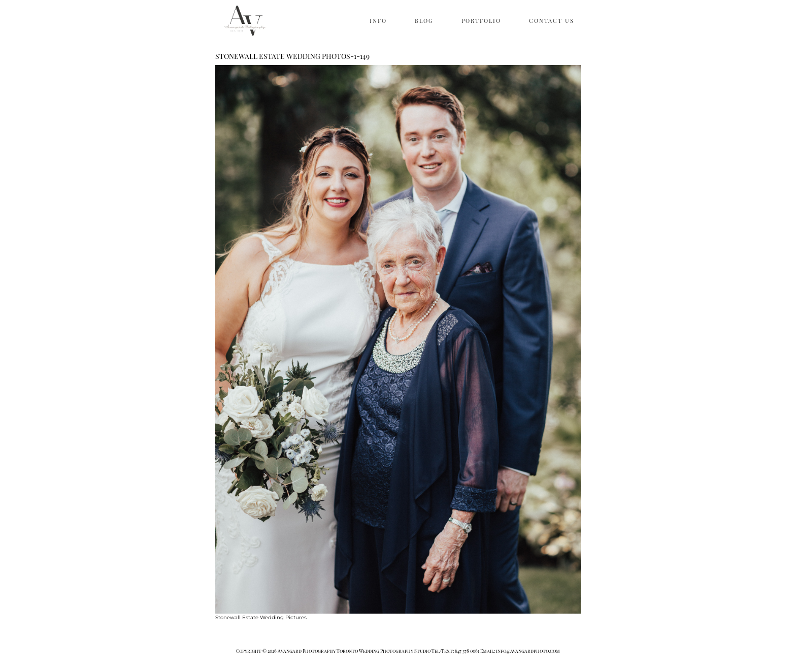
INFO (378, 20)
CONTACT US (551, 20)
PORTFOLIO (481, 20)
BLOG (424, 20)
